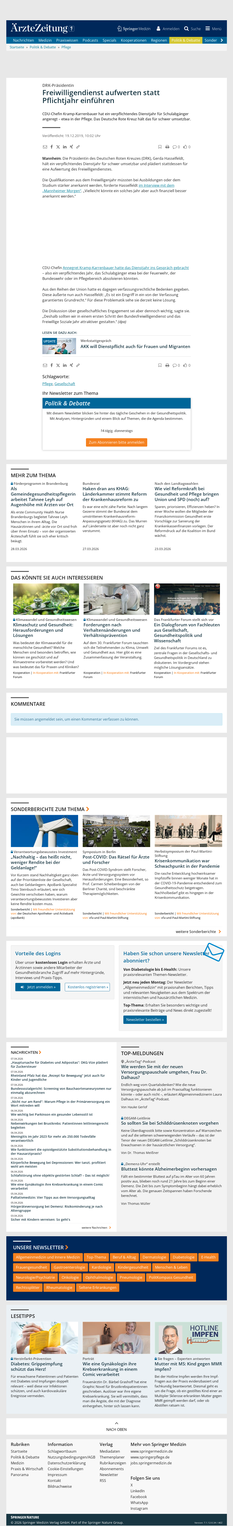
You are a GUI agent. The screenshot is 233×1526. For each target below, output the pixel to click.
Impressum (57, 1475)
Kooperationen (134, 40)
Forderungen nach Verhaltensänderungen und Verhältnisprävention (112, 630)
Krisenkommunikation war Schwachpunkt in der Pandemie (187, 864)
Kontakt (54, 1481)
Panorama (20, 1475)
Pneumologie (131, 1277)
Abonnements (112, 1469)
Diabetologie (184, 1257)
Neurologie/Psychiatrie (35, 1277)
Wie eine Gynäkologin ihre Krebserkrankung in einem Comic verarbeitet (57, 1187)
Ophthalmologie (99, 1277)
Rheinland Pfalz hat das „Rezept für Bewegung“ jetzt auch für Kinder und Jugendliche (58, 1078)
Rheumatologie (59, 1288)
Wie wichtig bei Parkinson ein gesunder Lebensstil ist (52, 1115)
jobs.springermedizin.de (151, 1463)
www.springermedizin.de (152, 1451)
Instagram (139, 1508)
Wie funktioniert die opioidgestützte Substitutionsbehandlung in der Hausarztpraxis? (61, 1152)
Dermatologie (154, 1257)
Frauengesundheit (31, 1267)
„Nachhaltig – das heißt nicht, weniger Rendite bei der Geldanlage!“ (41, 862)
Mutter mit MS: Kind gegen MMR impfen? (188, 1367)
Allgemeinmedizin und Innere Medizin (48, 1257)
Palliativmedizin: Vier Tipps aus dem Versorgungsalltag (53, 1198)
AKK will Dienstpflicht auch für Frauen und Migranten (135, 347)
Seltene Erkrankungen (97, 1288)
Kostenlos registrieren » (88, 987)
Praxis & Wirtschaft (27, 1469)
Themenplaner (112, 1457)
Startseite (19, 1451)
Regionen (159, 40)
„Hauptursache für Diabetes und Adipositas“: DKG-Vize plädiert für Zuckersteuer (59, 1065)
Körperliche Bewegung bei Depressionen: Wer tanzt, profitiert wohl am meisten (58, 1165)
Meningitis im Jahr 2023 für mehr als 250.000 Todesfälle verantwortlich (53, 1139)
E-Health (208, 1257)
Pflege (47, 384)
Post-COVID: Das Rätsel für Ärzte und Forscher (116, 860)
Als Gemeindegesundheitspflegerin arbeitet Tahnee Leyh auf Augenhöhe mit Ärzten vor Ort (43, 497)
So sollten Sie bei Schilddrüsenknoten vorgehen (170, 1123)
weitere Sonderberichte (199, 931)
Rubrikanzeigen (113, 1463)
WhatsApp (139, 1503)
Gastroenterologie (69, 1267)
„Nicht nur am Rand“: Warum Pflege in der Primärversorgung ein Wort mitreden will (60, 1104)
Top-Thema (96, 1257)
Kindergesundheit (133, 1267)
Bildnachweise (60, 1486)
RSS (103, 1481)
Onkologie (70, 1277)
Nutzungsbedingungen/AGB (71, 1457)
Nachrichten (23, 40)
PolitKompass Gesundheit (171, 1277)
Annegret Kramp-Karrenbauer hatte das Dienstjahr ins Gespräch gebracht (126, 267)
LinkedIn (138, 1491)
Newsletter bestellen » (145, 1020)
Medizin (45, 40)
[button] (212, 29)
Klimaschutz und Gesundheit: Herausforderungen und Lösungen (43, 630)
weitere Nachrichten (97, 1228)
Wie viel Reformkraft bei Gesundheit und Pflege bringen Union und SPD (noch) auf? (187, 494)
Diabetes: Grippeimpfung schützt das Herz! (37, 1367)
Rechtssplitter (28, 1288)
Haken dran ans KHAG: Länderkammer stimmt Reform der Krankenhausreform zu (115, 494)
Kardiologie (101, 1267)
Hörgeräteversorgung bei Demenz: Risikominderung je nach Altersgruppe (57, 1209)
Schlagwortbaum (62, 1451)
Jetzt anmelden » (38, 987)
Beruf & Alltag (124, 1257)
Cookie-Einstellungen (65, 1469)
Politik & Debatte (186, 40)
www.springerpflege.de (150, 1457)
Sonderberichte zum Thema (48, 809)
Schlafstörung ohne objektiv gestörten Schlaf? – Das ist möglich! (60, 1176)
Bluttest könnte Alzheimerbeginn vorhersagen (169, 1169)
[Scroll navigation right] (222, 41)
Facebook (139, 1497)
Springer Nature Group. (106, 1523)
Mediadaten (110, 1451)
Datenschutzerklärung (67, 1463)
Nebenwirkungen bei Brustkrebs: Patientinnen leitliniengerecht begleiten (60, 1126)
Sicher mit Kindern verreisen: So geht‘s (40, 1220)
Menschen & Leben (171, 1267)
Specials (109, 40)
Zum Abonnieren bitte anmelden (116, 442)
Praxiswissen (67, 40)
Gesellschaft (64, 384)
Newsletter (109, 1475)
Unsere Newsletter (38, 1247)
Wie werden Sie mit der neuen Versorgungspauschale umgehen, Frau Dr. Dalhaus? (164, 1072)
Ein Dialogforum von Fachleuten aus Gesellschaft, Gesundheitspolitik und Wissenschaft (187, 633)
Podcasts (90, 40)
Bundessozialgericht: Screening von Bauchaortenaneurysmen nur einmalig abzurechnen (61, 1091)
